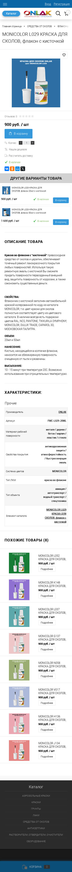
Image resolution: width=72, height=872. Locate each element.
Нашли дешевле (16, 149)
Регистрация (62, 4)
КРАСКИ (36, 802)
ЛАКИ (36, 815)
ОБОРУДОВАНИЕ (36, 841)
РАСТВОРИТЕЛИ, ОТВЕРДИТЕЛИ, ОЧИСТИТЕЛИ (36, 834)
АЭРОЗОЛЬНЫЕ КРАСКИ (36, 795)
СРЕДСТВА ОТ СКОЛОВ (36, 821)
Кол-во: (12, 143)
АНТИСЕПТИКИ (36, 828)
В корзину (18, 133)
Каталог (11, 13)
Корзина (36, 866)
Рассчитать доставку (19, 155)
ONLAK (62, 412)
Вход (48, 4)
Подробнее (47, 569)
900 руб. (9, 199)
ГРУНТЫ (36, 808)
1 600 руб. (10, 220)
